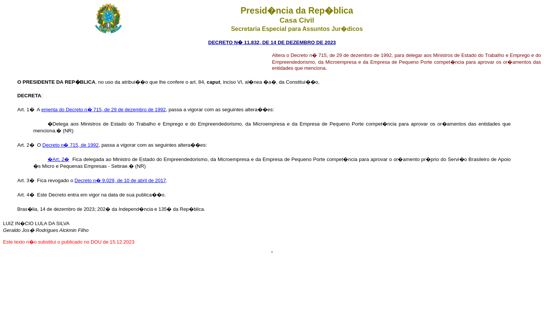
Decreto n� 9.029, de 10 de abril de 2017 (120, 180)
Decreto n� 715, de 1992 (70, 145)
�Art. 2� (58, 159)
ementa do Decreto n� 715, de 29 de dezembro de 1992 (103, 109)
